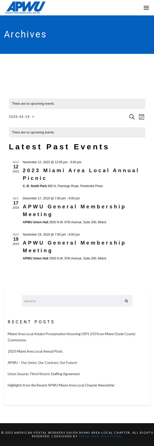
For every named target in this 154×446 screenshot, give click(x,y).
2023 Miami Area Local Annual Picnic (35, 351)
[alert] (77, 132)
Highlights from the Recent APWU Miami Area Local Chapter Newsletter (61, 385)
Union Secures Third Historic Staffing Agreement (44, 374)
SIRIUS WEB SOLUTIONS (100, 436)
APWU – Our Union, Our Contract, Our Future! (42, 363)
